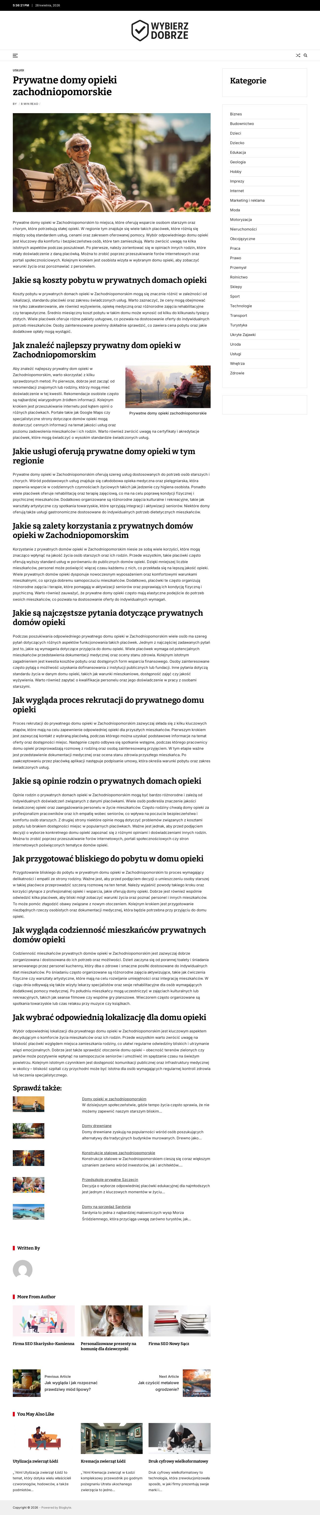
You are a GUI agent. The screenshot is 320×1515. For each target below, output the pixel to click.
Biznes (236, 114)
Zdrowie (237, 373)
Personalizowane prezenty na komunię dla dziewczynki (108, 1346)
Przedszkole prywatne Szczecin (110, 1179)
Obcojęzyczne (242, 239)
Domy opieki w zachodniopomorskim (114, 1099)
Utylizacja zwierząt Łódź (35, 1461)
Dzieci (235, 133)
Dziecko (237, 143)
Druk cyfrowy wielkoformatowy (178, 1461)
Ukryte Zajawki (243, 335)
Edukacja (238, 152)
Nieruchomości (243, 229)
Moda (235, 210)
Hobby (235, 171)
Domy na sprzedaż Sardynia (106, 1206)
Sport (235, 296)
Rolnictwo (239, 277)
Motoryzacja (241, 219)
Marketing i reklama (247, 200)
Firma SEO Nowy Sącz (169, 1343)
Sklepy (236, 287)
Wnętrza (237, 363)
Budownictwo (242, 124)
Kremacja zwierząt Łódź (103, 1461)
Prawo (235, 258)
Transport (238, 315)
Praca (235, 248)
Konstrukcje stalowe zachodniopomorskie (118, 1152)
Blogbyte (65, 1507)
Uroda (235, 344)
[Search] (305, 55)
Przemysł (238, 267)
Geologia (238, 162)
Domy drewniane (97, 1125)
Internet (237, 191)
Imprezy (237, 181)
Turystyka (238, 325)
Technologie (241, 306)
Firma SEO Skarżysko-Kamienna (43, 1343)
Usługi (18, 70)
